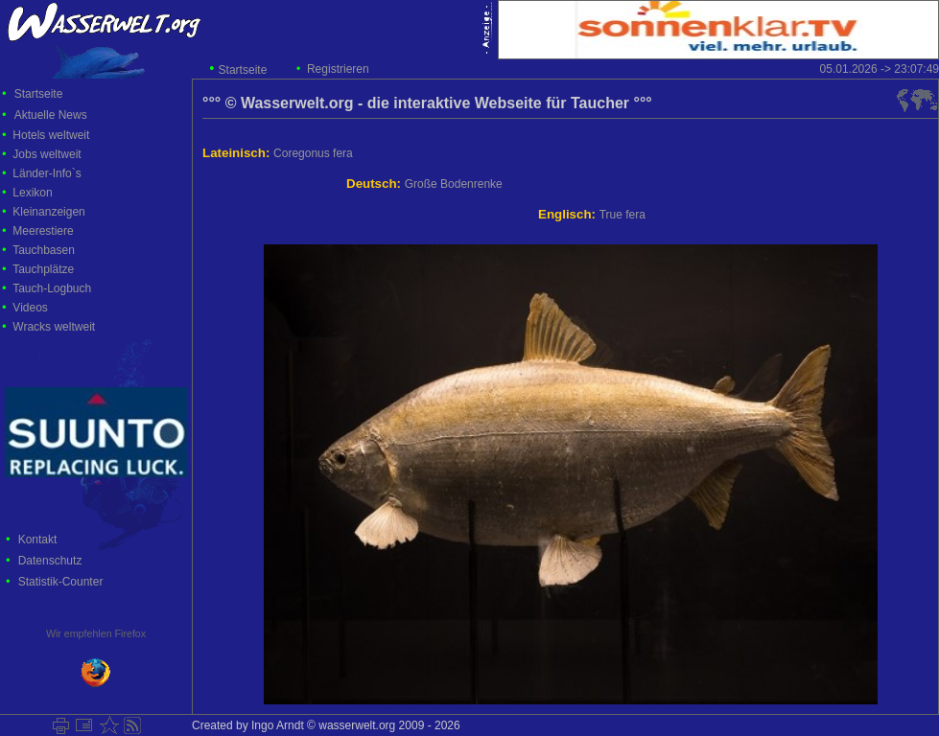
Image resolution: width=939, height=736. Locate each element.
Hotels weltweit (50, 135)
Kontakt (38, 539)
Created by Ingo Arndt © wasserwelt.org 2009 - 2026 (326, 725)
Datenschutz (50, 560)
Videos (29, 307)
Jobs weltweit (46, 154)
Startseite (243, 70)
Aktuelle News (50, 115)
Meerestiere (42, 231)
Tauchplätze (43, 269)
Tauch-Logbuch (51, 288)
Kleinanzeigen (48, 211)
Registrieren (338, 69)
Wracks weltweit (53, 327)
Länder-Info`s (46, 173)
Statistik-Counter (61, 581)
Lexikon (32, 192)
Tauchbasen (43, 250)
